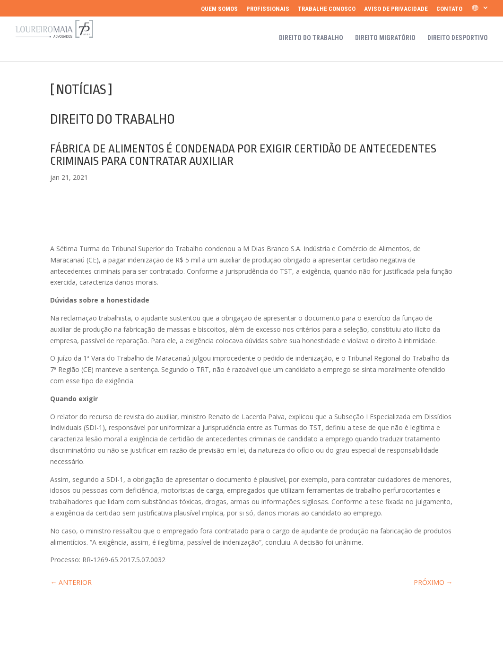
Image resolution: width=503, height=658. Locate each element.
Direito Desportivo (457, 38)
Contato (449, 9)
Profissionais (267, 9)
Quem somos (219, 9)
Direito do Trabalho (311, 38)
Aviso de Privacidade (396, 9)
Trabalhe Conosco (327, 9)
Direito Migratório (385, 38)
